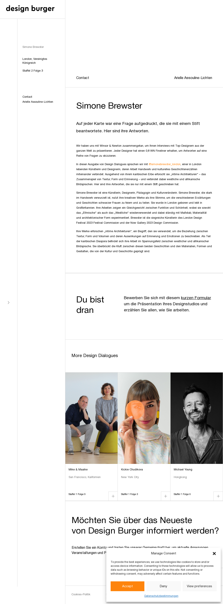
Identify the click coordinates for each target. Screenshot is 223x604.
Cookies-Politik (80, 594)
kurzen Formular (196, 298)
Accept (127, 586)
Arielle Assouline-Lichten (37, 102)
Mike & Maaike (78, 469)
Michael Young (183, 469)
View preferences (199, 586)
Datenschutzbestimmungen (161, 596)
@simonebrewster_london (165, 164)
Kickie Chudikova (132, 469)
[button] (214, 553)
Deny (163, 586)
